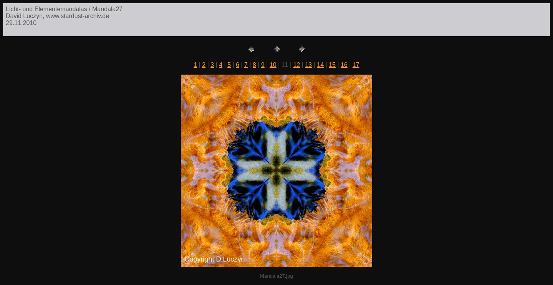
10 (273, 65)
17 (356, 65)
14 (320, 65)
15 (332, 65)
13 (308, 65)
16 (344, 65)
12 (296, 65)
